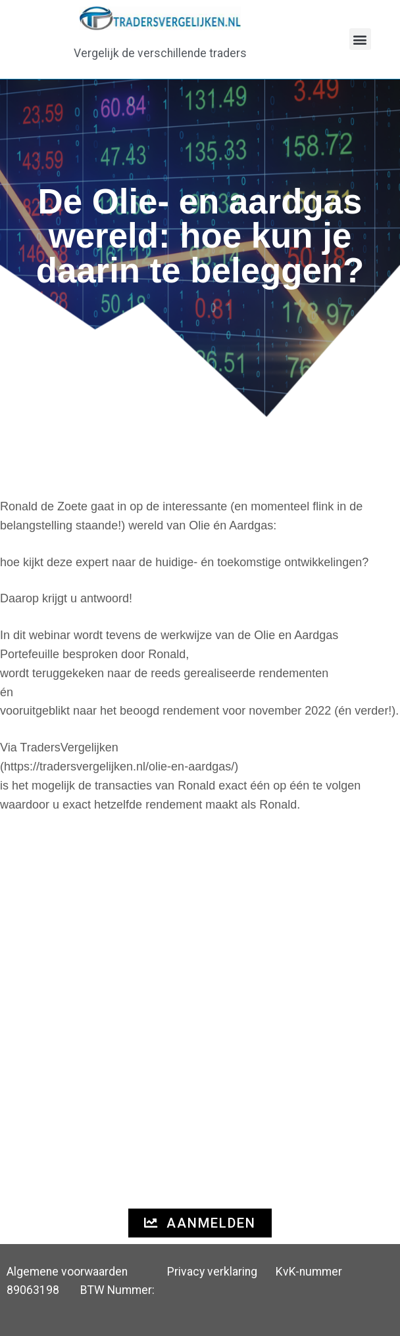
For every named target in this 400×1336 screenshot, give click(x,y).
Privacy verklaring (212, 1271)
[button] (360, 39)
